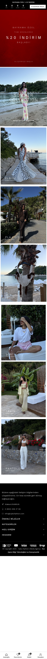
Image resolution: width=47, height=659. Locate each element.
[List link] (23, 509)
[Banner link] (23, 37)
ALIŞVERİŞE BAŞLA (37, 6)
